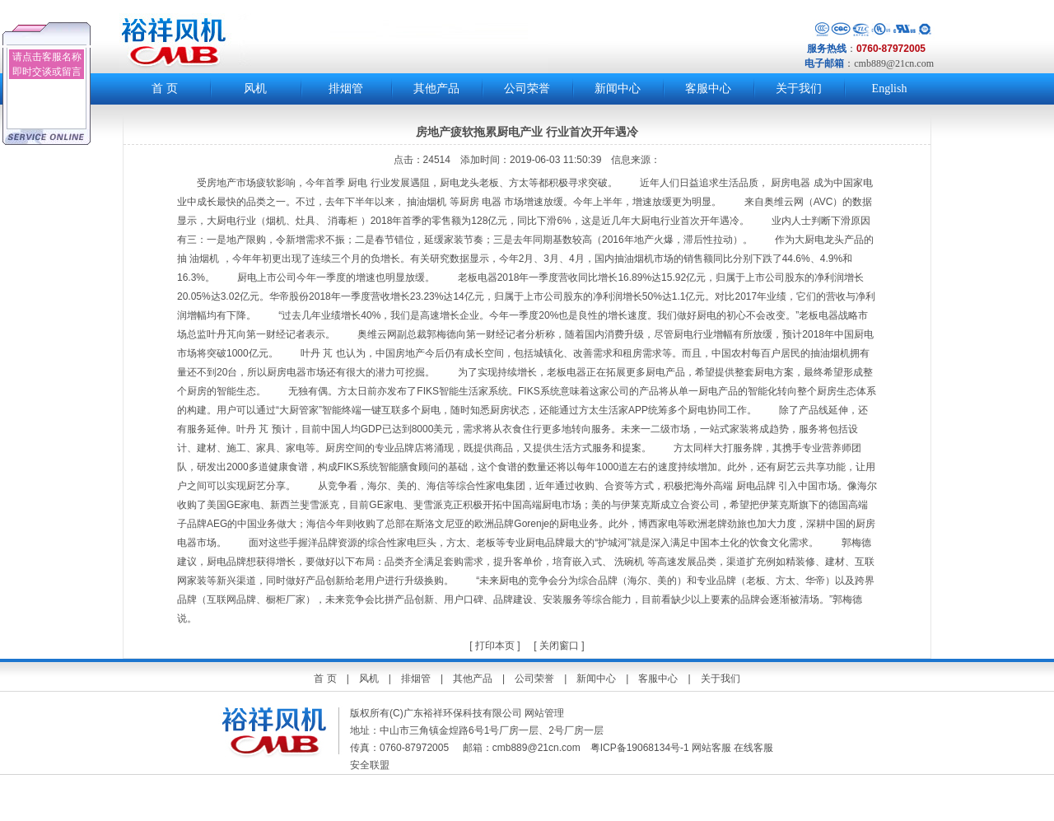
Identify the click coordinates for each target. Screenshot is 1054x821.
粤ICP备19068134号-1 (639, 747)
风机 (255, 88)
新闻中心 (618, 88)
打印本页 (494, 645)
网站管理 (544, 713)
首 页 (165, 88)
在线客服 (753, 747)
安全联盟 (371, 765)
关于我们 (799, 88)
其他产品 (436, 88)
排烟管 (346, 88)
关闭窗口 (559, 645)
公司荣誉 (527, 88)
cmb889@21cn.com (894, 63)
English (889, 88)
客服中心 (708, 88)
